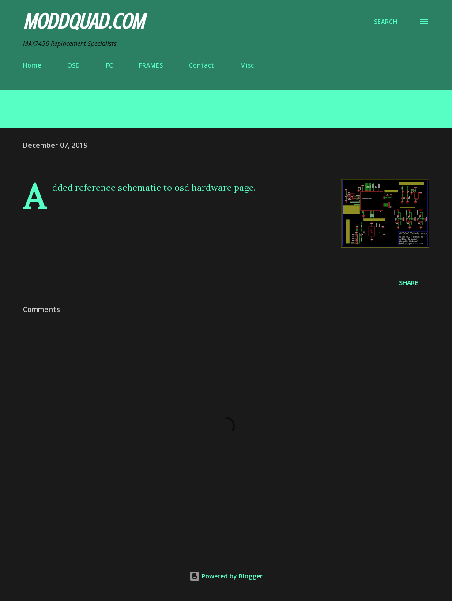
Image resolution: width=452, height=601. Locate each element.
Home (32, 65)
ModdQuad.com (83, 21)
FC (109, 65)
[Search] (385, 22)
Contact (201, 65)
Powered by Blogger (226, 576)
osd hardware (203, 187)
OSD (73, 65)
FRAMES (151, 65)
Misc (247, 65)
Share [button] (408, 282)
